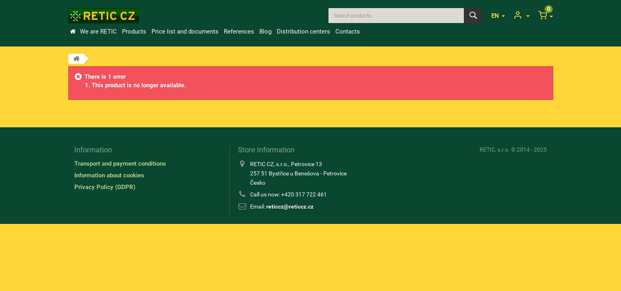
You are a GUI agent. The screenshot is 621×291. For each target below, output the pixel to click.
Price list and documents (185, 31)
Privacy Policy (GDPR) (104, 187)
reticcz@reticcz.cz (290, 206)
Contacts (347, 31)
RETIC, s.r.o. (495, 149)
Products (134, 31)
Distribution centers (303, 31)
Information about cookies (109, 175)
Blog (265, 31)
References (239, 31)
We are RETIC (98, 31)
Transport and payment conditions (120, 163)
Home (73, 31)
